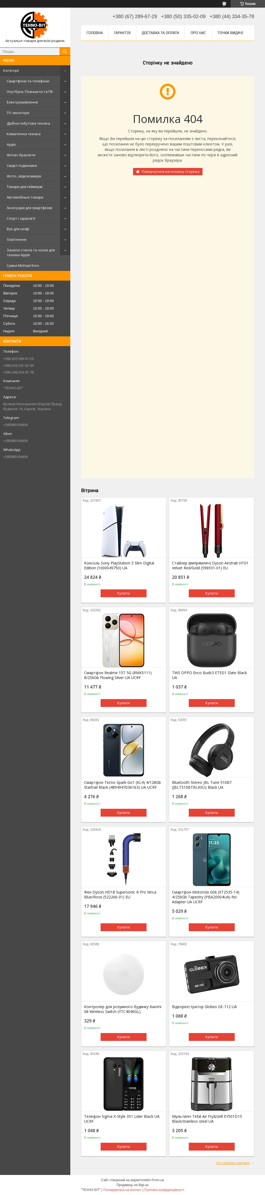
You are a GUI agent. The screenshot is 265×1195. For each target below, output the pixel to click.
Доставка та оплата (160, 33)
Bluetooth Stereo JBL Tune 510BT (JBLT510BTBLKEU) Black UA (202, 785)
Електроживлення (22, 102)
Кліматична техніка (24, 133)
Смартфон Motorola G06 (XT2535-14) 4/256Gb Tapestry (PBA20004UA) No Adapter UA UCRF (205, 897)
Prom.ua (158, 1180)
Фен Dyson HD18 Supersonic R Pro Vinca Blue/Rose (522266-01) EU (120, 895)
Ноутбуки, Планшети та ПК (30, 91)
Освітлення (16, 239)
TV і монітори (18, 112)
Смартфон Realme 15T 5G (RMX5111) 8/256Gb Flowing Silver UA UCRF (118, 675)
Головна (95, 33)
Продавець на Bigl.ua (132, 1185)
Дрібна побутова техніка (28, 123)
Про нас (198, 33)
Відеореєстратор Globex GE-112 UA (204, 1006)
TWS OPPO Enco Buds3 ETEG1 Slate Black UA (209, 675)
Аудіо (11, 144)
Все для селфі (18, 228)
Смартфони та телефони (28, 81)
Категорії (11, 70)
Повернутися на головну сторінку (171, 171)
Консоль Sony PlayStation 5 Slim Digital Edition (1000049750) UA (119, 565)
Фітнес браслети (21, 154)
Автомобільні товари (25, 197)
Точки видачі (230, 33)
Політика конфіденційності (164, 1190)
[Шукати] (64, 51)
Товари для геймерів (24, 186)
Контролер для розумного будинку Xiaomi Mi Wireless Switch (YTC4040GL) (122, 1009)
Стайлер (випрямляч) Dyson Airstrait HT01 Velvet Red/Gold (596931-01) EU (210, 565)
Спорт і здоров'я (21, 218)
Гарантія (122, 33)
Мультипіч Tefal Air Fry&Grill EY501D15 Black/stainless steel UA (207, 1119)
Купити (123, 593)
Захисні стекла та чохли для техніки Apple (31, 252)
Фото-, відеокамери (24, 176)
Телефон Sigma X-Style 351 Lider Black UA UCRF (122, 1119)
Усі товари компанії (233, 1162)
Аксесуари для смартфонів (29, 207)
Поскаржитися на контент (122, 1190)
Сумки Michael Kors (23, 265)
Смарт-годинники (22, 165)
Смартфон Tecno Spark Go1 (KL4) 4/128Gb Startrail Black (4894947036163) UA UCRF (122, 785)
